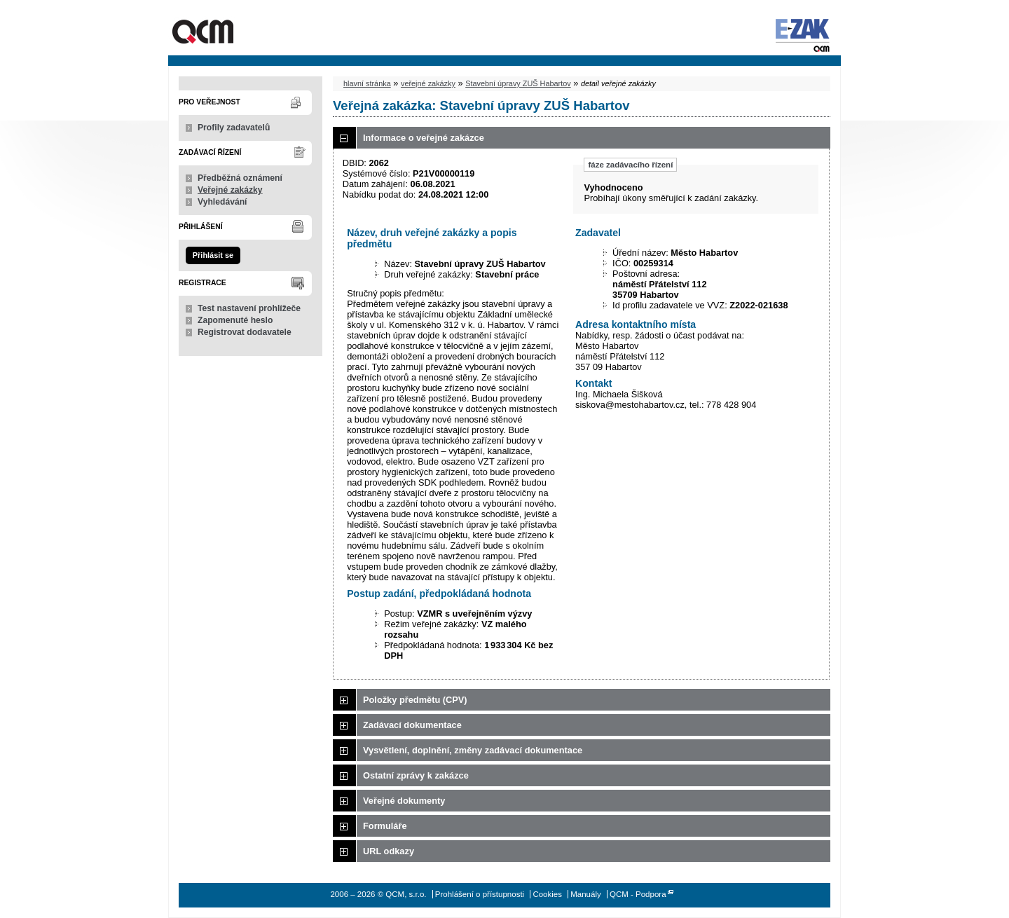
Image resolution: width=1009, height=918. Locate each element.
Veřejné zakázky (230, 190)
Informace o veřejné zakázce (423, 137)
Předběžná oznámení (240, 178)
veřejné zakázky (428, 83)
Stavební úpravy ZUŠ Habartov (518, 83)
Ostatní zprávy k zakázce (416, 775)
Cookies (547, 894)
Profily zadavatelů (234, 127)
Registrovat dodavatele (244, 332)
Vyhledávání (222, 202)
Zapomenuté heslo (235, 320)
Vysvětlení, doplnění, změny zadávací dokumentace (472, 750)
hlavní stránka (367, 83)
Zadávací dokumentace (412, 725)
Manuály (585, 894)
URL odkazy (388, 851)
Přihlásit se (213, 255)
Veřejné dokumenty (404, 800)
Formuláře (385, 826)
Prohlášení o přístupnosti (479, 894)
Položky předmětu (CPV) (415, 699)
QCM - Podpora (638, 894)
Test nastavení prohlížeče (249, 308)
